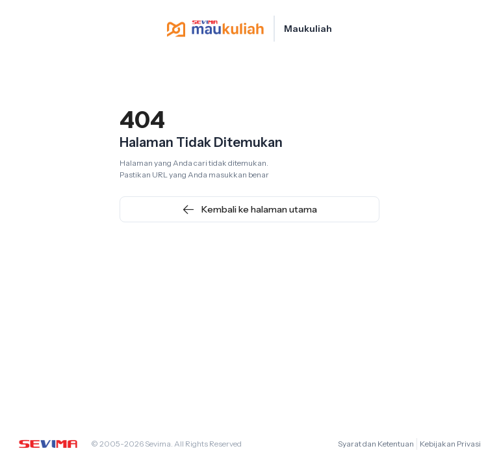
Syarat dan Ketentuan (376, 443)
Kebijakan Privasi (450, 443)
